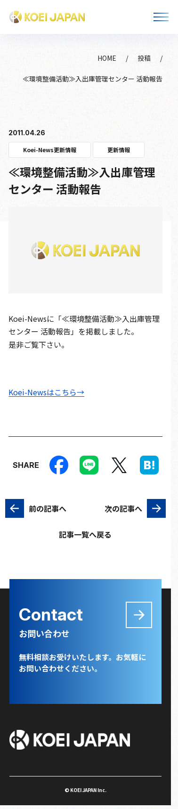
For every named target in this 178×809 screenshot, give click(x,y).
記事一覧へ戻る (85, 534)
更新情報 (118, 150)
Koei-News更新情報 (49, 150)
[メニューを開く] (161, 17)
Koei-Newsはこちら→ (46, 392)
